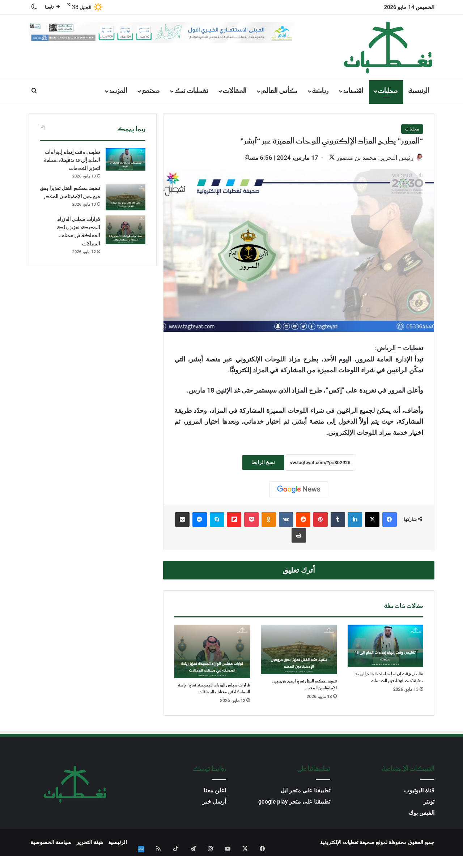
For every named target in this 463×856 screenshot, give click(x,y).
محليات (388, 91)
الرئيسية (418, 91)
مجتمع (151, 91)
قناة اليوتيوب (419, 791)
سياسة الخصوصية (51, 843)
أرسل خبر (214, 802)
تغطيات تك (191, 91)
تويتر (429, 802)
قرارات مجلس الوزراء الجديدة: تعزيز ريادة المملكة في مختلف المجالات (214, 689)
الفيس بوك (421, 813)
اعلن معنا (215, 791)
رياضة (320, 91)
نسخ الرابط (263, 463)
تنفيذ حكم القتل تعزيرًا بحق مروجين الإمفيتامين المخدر (304, 685)
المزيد (118, 91)
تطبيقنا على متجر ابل (305, 791)
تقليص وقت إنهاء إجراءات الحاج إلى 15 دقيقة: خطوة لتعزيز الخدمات (389, 678)
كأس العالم (279, 91)
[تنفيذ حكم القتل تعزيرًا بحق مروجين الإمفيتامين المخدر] (298, 650)
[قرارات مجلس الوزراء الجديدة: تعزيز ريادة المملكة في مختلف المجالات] (212, 652)
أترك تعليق (299, 571)
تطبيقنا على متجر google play (294, 802)
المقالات (235, 91)
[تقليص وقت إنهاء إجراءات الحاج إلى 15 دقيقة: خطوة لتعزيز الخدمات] (385, 646)
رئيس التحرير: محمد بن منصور (371, 157)
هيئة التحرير (89, 843)
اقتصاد (353, 91)
